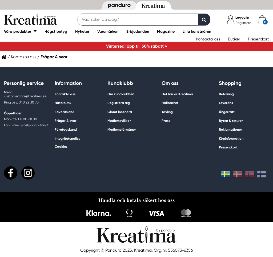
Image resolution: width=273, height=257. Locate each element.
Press (166, 121)
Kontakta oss (208, 39)
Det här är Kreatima (177, 94)
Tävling (167, 112)
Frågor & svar (66, 121)
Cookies (61, 146)
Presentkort (258, 39)
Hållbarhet (170, 103)
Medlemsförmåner (121, 129)
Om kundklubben (120, 94)
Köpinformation (231, 138)
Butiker (234, 39)
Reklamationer (230, 129)
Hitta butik (63, 103)
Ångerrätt (227, 112)
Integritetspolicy (68, 138)
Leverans (226, 103)
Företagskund (66, 129)
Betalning (226, 94)
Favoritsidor (64, 112)
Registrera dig (118, 103)
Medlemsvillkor (119, 121)
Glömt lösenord (119, 112)
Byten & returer (231, 121)
